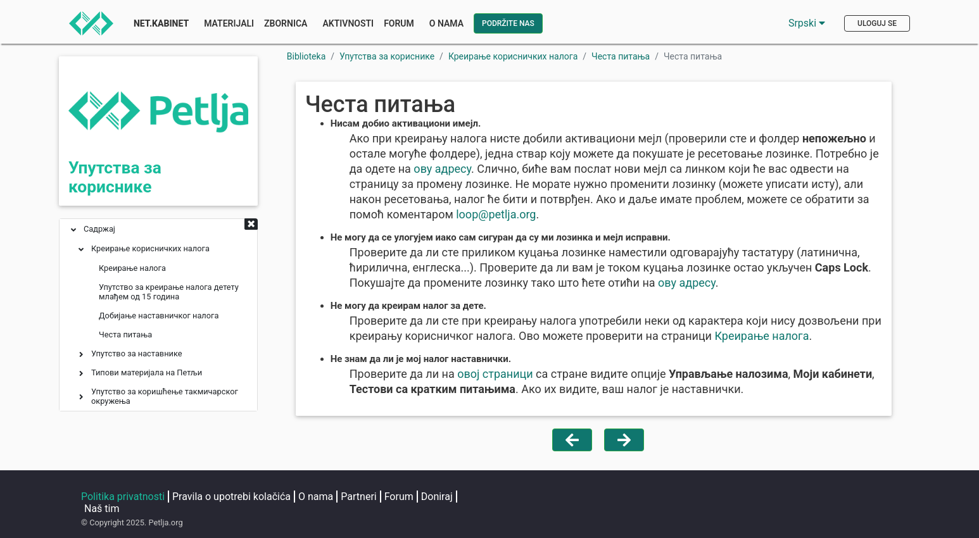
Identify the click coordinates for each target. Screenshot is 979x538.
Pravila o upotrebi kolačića (231, 497)
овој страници (495, 373)
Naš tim (102, 509)
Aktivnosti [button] (348, 23)
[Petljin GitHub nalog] (737, 497)
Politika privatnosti (123, 497)
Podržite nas (508, 23)
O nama (315, 497)
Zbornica (285, 23)
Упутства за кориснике (114, 177)
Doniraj (437, 497)
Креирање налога (762, 335)
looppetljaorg (496, 214)
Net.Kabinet (161, 23)
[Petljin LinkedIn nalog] (643, 497)
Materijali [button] (229, 23)
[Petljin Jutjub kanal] (691, 497)
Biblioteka (306, 56)
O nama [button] (446, 23)
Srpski (806, 23)
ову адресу (442, 168)
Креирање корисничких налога (513, 56)
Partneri (358, 497)
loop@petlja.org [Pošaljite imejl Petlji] (847, 516)
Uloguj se (877, 23)
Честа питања (620, 56)
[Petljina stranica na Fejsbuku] (542, 497)
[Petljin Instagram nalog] (592, 497)
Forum (399, 23)
